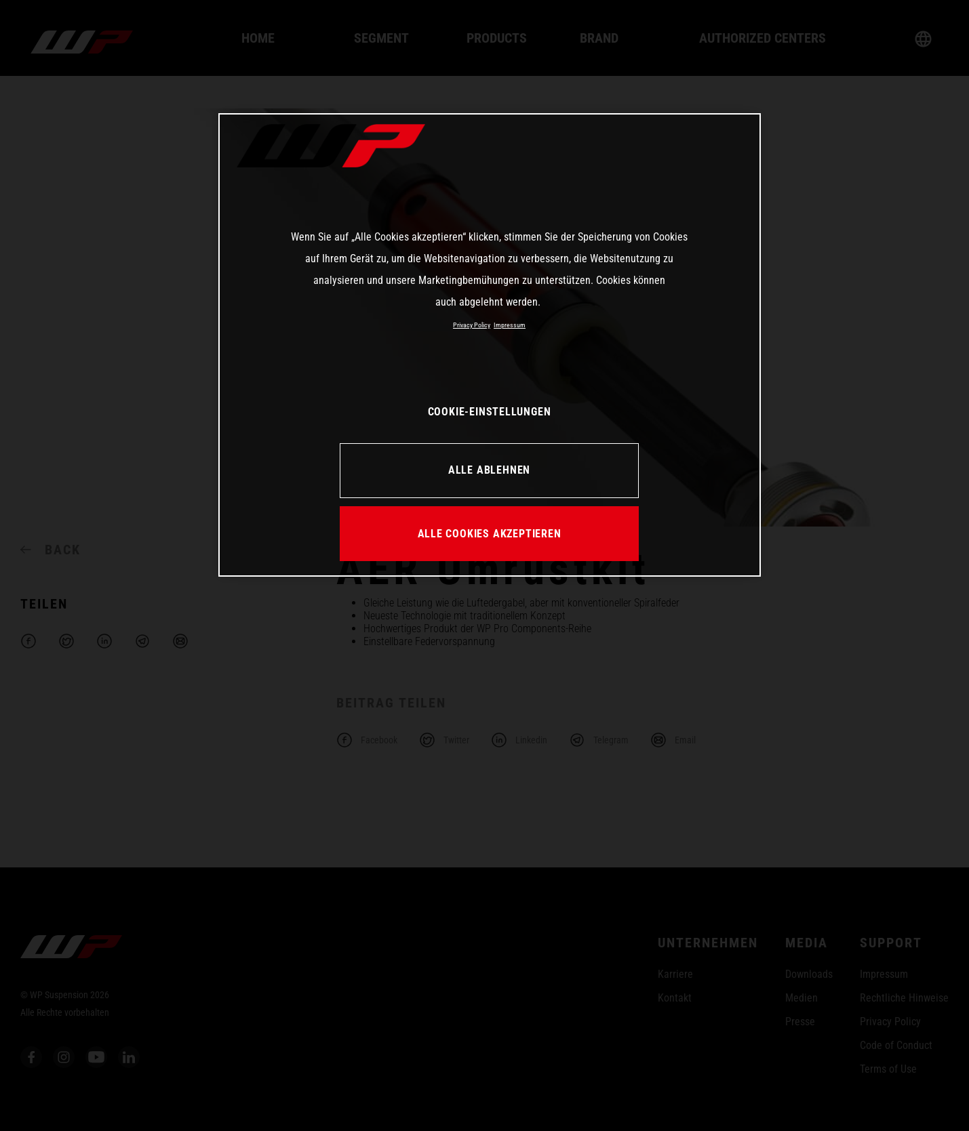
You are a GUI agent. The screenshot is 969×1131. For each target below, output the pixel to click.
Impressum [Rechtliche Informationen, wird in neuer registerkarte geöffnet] (510, 325)
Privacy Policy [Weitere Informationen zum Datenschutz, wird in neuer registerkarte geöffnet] (471, 325)
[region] (489, 345)
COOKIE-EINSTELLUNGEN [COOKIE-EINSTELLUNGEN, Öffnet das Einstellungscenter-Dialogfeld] (489, 411)
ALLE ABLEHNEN (489, 470)
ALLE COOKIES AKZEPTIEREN (489, 533)
